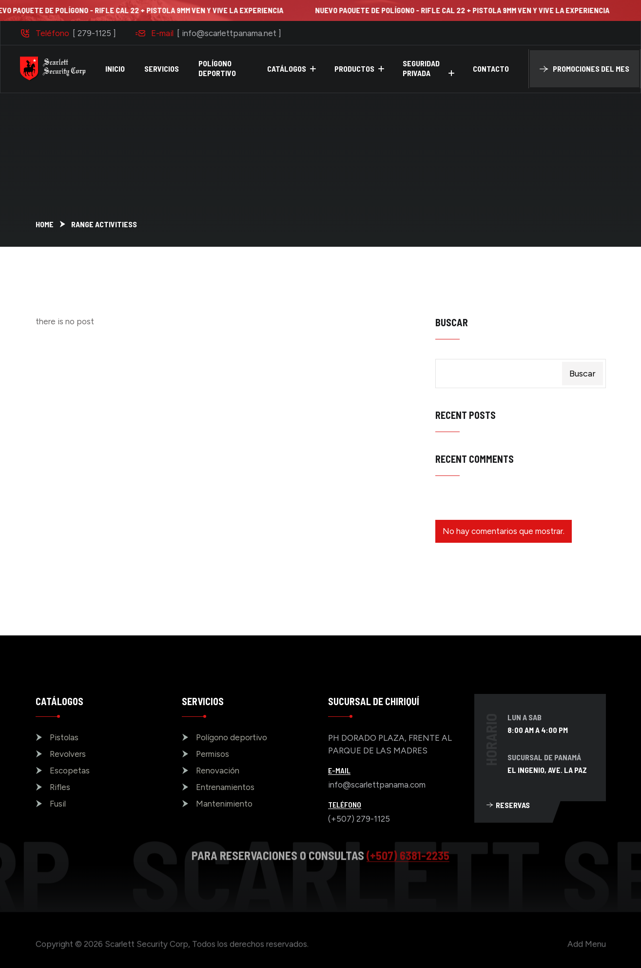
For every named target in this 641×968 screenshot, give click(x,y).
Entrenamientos (225, 787)
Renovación (217, 770)
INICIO (115, 68)
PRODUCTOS (354, 68)
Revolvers (68, 754)
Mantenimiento (224, 804)
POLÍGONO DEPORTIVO (217, 68)
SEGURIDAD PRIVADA (421, 68)
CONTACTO (491, 68)
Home (45, 224)
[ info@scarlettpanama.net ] (229, 33)
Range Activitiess (104, 224)
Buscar (451, 322)
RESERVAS (508, 805)
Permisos (212, 754)
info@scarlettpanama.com (377, 785)
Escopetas (70, 770)
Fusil (58, 804)
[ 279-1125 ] (94, 33)
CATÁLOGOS (286, 68)
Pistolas (64, 737)
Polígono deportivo (231, 737)
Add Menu (586, 947)
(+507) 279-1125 (359, 819)
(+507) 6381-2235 (408, 851)
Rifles (60, 787)
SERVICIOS (161, 68)
